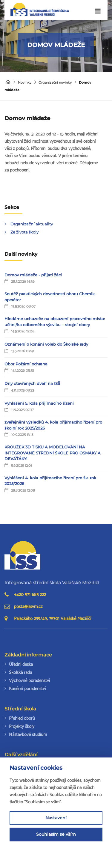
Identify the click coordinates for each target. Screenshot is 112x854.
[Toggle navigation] (98, 11)
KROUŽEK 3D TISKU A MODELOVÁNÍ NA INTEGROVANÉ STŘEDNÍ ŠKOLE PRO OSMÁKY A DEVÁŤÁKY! (52, 453)
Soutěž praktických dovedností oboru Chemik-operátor (50, 296)
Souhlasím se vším (56, 834)
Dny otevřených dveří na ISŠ (32, 383)
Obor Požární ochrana (25, 364)
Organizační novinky (55, 82)
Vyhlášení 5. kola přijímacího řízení (39, 403)
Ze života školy (24, 232)
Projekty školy (21, 726)
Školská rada (20, 672)
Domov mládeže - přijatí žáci (33, 274)
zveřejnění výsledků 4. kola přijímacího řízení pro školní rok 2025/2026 (53, 425)
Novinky (24, 82)
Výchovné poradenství (29, 680)
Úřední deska (21, 664)
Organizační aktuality (31, 224)
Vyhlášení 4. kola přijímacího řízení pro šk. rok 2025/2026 (50, 480)
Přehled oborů (22, 718)
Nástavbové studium (28, 734)
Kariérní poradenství (27, 688)
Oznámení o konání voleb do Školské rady (46, 344)
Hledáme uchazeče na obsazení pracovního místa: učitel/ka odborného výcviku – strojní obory (54, 321)
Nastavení (56, 817)
